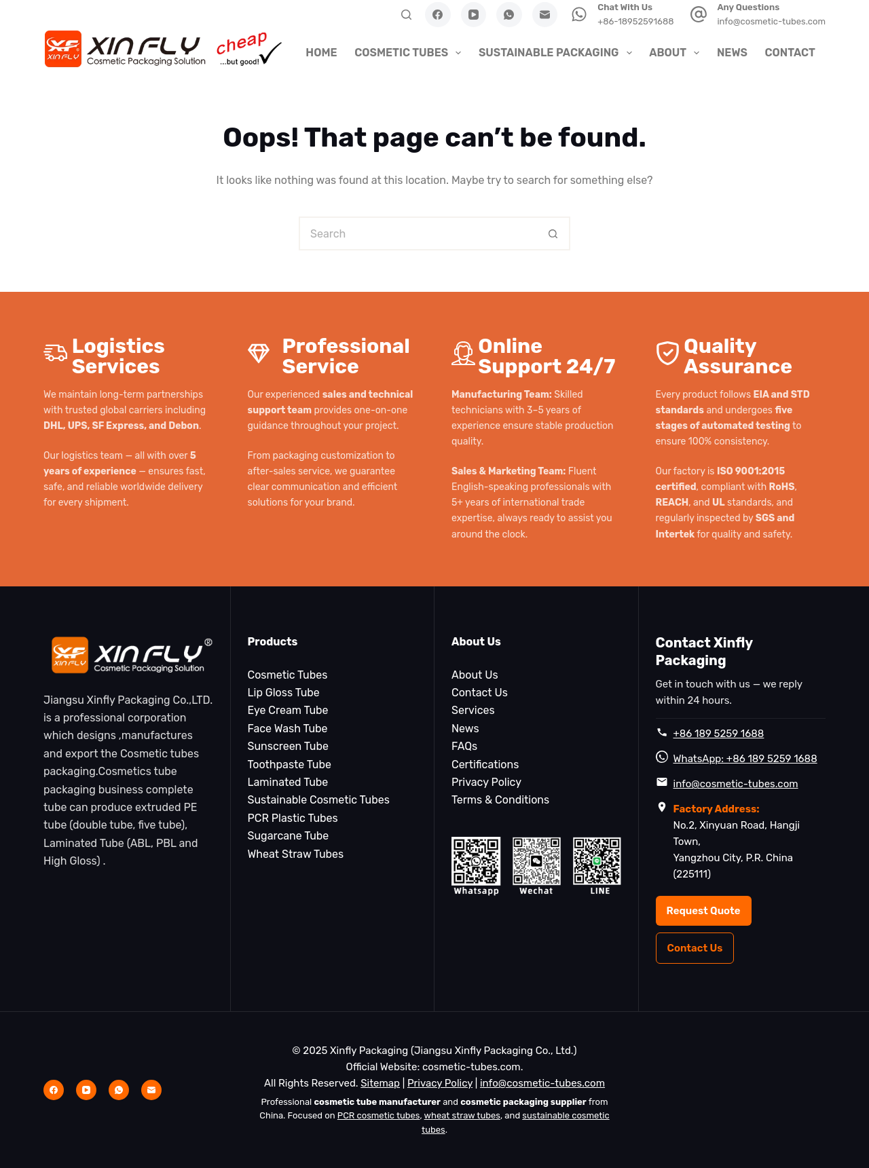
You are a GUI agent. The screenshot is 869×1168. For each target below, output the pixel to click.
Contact (789, 52)
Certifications (485, 764)
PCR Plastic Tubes (293, 818)
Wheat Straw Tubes (296, 854)
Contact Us (479, 692)
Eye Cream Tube (288, 710)
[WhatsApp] (509, 15)
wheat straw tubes (462, 1115)
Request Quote (704, 911)
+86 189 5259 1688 (718, 734)
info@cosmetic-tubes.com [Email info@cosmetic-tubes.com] (542, 1083)
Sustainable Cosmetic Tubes (319, 799)
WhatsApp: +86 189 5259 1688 (745, 759)
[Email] (545, 15)
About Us (474, 674)
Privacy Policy (486, 782)
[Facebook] (438, 15)
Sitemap (380, 1083)
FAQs (464, 746)
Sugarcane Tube (288, 835)
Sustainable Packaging (557, 53)
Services (473, 710)
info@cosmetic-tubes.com (771, 21)
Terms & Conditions (500, 799)
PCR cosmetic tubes (378, 1115)
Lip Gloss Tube (284, 692)
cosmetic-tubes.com (471, 1067)
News (732, 52)
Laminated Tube (288, 782)
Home (321, 52)
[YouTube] (474, 15)
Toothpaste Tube (289, 764)
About (676, 53)
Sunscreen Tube (288, 746)
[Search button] (553, 233)
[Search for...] (417, 233)
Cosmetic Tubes (409, 53)
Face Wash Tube (288, 728)
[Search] (406, 15)
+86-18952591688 (635, 21)
